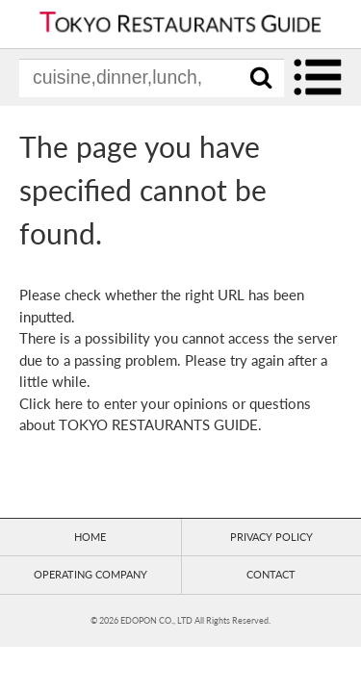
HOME (90, 536)
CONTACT (271, 574)
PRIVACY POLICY (271, 536)
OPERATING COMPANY (90, 574)
